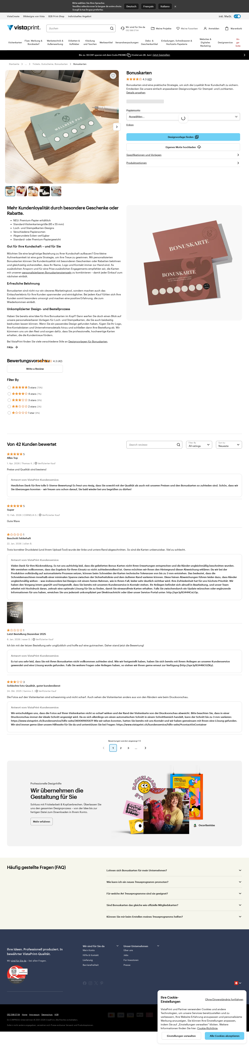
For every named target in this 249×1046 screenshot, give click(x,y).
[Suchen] (116, 28)
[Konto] (213, 28)
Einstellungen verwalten (181, 1035)
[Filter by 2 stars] (9, 406)
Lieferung (88, 960)
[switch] (230, 16)
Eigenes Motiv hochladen (183, 147)
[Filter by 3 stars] (9, 400)
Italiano (165, 6)
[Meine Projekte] (165, 28)
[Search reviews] (152, 445)
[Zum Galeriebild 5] (56, 191)
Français (148, 6)
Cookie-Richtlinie (207, 1028)
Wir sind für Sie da (101, 946)
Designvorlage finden (183, 137)
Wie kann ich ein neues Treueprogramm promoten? (137, 881)
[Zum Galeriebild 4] (45, 191)
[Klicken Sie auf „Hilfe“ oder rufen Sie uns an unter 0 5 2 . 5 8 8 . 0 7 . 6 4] (137, 28)
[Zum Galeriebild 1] (10, 191)
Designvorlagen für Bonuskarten (87, 341)
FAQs (12, 347)
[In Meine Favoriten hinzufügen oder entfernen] (113, 76)
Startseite (14, 64)
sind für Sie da (18, 960)
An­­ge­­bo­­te (238, 42)
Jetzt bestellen (161, 54)
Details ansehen (135, 92)
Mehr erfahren (41, 821)
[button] (15, 612)
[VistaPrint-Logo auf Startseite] (24, 28)
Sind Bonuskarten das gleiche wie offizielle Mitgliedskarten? (142, 904)
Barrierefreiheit (91, 965)
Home (24, 1014)
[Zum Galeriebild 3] (33, 191)
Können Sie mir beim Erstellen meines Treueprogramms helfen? (145, 916)
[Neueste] (229, 444)
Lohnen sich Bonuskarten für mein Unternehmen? (137, 870)
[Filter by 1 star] (9, 412)
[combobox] (81, 28)
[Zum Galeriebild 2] (22, 191)
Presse (127, 965)
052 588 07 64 (13, 1014)
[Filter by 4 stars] (9, 393)
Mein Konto (89, 950)
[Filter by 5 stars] (9, 387)
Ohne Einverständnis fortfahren (224, 999)
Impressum (34, 1014)
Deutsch (131, 6)
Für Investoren (131, 960)
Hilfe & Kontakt (91, 955)
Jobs (126, 955)
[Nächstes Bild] (244, 55)
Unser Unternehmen (142, 946)
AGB (56, 1014)
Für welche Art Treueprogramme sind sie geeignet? (137, 893)
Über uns (128, 950)
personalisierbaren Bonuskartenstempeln (47, 272)
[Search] (178, 445)
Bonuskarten (79, 64)
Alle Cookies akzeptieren (224, 1035)
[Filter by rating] (199, 444)
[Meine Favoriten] (191, 28)
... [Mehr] (26, 64)
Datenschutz (47, 1014)
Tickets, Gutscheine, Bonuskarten (50, 64)
